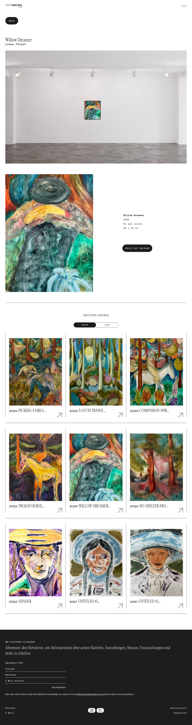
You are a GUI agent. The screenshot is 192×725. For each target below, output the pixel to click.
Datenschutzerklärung (88, 694)
